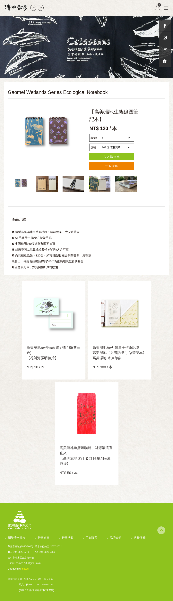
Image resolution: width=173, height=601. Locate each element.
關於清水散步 (16, 537)
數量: (94, 137)
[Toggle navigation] (165, 8)
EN (33, 8)
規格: (94, 147)
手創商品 (92, 537)
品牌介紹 (116, 537)
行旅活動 (68, 537)
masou (25, 568)
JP (40, 8)
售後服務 (140, 537)
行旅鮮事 (43, 537)
